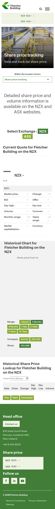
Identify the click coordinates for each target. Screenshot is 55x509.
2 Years (34, 326)
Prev (6, 397)
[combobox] (27, 79)
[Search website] (41, 8)
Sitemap (10, 504)
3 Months (36, 321)
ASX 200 (36, 339)
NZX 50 (24, 339)
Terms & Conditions (15, 500)
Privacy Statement (38, 500)
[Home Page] (12, 5)
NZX (43, 131)
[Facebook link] (6, 481)
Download (26, 397)
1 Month (25, 321)
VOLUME (25, 345)
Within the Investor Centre (27, 74)
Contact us (11, 423)
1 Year (24, 326)
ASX (27, 136)
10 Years (23, 331)
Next (15, 397)
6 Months (13, 326)
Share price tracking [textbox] (16, 79)
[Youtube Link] (22, 481)
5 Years (12, 331)
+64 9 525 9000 (12, 444)
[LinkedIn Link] (14, 481)
